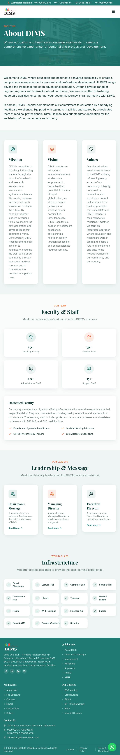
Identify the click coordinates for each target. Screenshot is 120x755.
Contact (70, 749)
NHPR (66, 677)
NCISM (67, 672)
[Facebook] (6, 671)
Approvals (68, 668)
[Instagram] (12, 671)
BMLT (66, 708)
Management (70, 659)
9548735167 (13, 733)
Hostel (8, 704)
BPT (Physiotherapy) (73, 704)
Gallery (9, 713)
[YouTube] (24, 671)
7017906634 (27, 729)
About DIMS (69, 650)
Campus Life (11, 708)
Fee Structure (12, 694)
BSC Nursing (69, 690)
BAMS (66, 699)
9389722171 (13, 729)
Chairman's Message (74, 654)
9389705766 (27, 733)
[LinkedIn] (18, 671)
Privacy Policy (83, 749)
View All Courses (72, 713)
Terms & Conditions (103, 749)
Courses (9, 699)
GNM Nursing (70, 694)
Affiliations (68, 663)
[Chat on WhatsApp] (112, 747)
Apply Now (10, 690)
